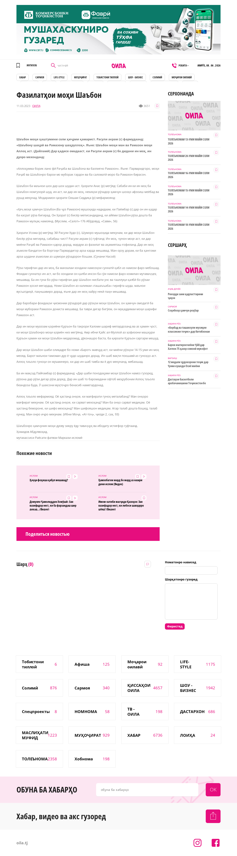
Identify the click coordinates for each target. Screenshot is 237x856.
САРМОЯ (39, 77)
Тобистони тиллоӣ (107, 77)
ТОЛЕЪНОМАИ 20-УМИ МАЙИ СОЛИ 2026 (188, 158)
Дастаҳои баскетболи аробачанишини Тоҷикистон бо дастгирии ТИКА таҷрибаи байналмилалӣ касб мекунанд (187, 381)
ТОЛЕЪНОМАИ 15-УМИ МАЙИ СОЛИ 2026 (188, 192)
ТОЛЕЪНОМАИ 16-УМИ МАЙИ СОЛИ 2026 (188, 175)
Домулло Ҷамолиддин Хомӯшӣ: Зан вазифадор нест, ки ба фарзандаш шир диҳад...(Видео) (53, 505)
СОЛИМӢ (157, 77)
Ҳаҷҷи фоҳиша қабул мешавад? (49, 480)
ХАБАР (22, 77)
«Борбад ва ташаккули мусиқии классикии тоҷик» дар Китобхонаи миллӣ (189, 330)
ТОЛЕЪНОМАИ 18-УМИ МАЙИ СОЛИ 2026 (188, 226)
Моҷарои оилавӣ (182, 77)
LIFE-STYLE (59, 77)
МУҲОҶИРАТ (80, 77)
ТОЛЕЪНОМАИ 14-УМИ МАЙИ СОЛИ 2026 (188, 209)
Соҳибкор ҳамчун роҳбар (183, 310)
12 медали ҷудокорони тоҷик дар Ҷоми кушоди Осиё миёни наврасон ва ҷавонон (188, 364)
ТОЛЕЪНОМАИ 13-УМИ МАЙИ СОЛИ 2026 (188, 141)
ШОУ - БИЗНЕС (135, 77)
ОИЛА (36, 106)
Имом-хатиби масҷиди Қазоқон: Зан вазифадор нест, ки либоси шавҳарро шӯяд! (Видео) (121, 505)
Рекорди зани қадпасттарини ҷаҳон (185, 296)
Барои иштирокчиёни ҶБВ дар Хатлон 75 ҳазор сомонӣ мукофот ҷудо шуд (188, 347)
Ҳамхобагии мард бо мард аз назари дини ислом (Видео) (120, 482)
